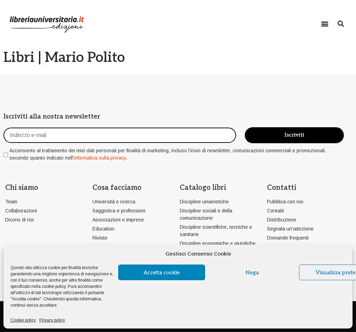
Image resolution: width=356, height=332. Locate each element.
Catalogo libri (203, 188)
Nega (252, 272)
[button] (325, 23)
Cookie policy (23, 320)
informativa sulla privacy (100, 158)
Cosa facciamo (116, 188)
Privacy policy (52, 320)
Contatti (281, 188)
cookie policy (54, 286)
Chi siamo (21, 188)
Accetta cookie (162, 272)
